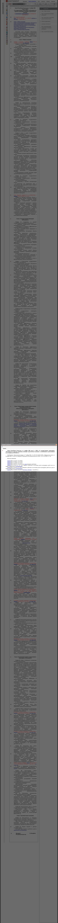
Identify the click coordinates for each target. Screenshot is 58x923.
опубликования (19, 466)
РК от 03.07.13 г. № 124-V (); (30, 466)
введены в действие (27, 469)
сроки (25, 464)
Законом (9, 460)
